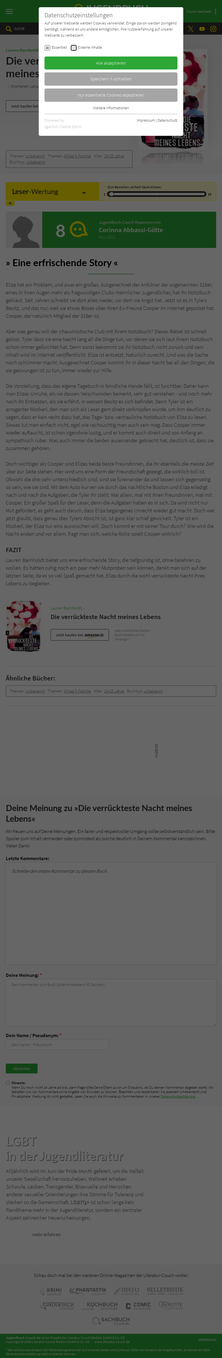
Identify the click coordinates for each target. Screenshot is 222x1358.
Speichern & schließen (111, 79)
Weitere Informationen (111, 107)
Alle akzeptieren (111, 63)
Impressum (146, 120)
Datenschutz (167, 120)
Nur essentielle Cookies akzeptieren (111, 95)
